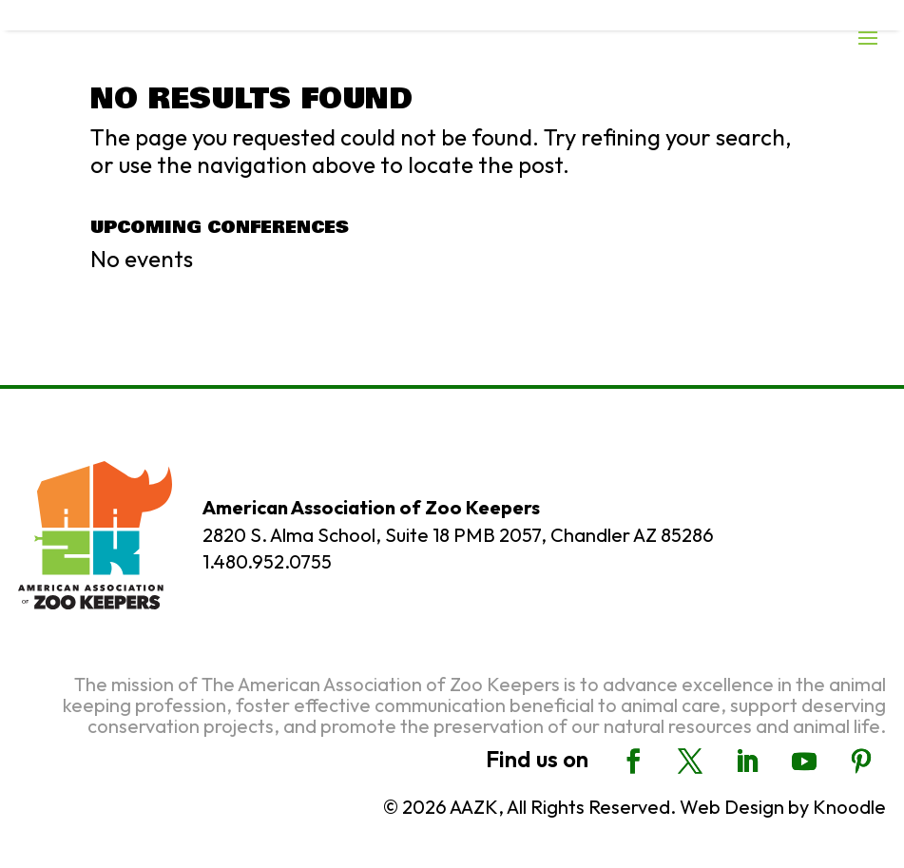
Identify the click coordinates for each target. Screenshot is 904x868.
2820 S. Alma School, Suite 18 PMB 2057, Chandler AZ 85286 (458, 535)
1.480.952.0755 (267, 561)
